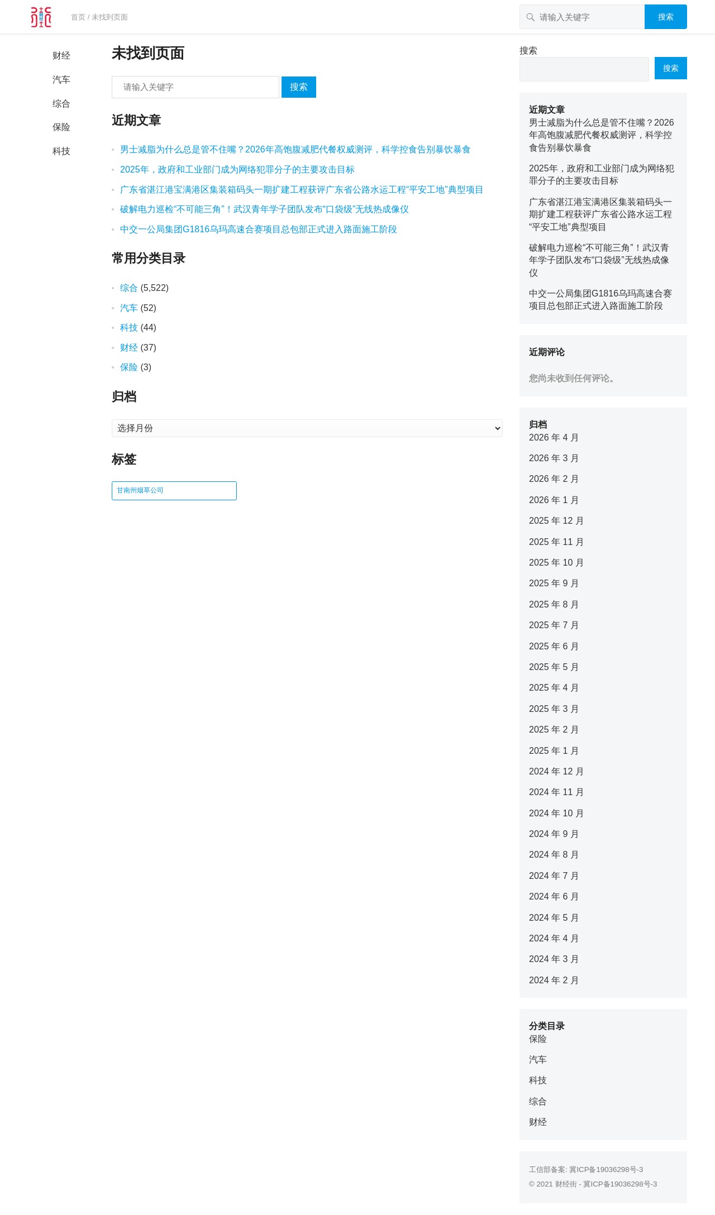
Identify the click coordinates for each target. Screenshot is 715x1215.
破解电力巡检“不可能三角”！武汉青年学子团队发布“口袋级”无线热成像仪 (264, 209)
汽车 (61, 79)
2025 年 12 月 (556, 520)
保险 (61, 127)
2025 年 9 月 (554, 583)
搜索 (666, 16)
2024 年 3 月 (554, 959)
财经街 (566, 1184)
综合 (61, 103)
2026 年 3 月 (554, 458)
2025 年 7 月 (554, 625)
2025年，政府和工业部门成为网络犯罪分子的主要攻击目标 (237, 169)
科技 (61, 151)
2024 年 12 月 (556, 771)
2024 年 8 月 (554, 854)
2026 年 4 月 (554, 437)
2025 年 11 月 (556, 542)
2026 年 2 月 (554, 479)
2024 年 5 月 (554, 917)
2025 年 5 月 (554, 667)
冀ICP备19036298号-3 (606, 1169)
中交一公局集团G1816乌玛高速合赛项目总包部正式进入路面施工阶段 (258, 229)
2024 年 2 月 (554, 980)
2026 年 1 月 (554, 500)
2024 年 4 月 (554, 938)
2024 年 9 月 (554, 834)
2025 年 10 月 (556, 562)
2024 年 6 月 (554, 896)
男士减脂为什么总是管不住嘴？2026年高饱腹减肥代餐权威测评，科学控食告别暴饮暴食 (295, 149)
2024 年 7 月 (554, 876)
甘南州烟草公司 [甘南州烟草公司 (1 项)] (140, 490)
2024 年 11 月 (556, 792)
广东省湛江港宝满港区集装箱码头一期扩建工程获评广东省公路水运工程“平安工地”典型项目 (302, 189)
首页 (78, 17)
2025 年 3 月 (554, 709)
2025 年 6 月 (554, 646)
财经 (61, 55)
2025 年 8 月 (554, 604)
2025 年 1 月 (554, 750)
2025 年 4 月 (554, 687)
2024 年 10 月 (556, 813)
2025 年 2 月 (554, 729)
